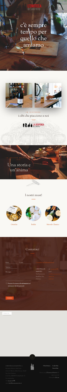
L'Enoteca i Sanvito (51, 372)
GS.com (57, 377)
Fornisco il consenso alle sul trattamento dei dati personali (19, 285)
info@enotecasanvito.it (55, 274)
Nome (7, 263)
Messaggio (8, 272)
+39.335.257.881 (54, 269)
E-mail (21, 263)
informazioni (25, 283)
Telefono (8, 267)
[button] (33, 332)
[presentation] (17, 291)
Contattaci (9, 298)
